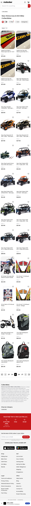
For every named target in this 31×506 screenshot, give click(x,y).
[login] (25, 2)
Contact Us (19, 488)
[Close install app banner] (1, 503)
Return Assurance (6, 486)
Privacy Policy (5, 481)
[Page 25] (15, 374)
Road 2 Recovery (21, 494)
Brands (3, 466)
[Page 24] (12, 374)
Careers (18, 483)
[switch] (5, 22)
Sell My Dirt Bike (20, 464)
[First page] (2, 374)
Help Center (19, 478)
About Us (18, 486)
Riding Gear (4, 456)
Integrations (19, 472)
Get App (27, 503)
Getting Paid (19, 461)
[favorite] (13, 32)
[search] (29, 6)
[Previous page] (5, 374)
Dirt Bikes (4, 464)
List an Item (19, 456)
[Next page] (25, 374)
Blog (17, 481)
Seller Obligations (21, 466)
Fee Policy (4, 493)
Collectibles (4, 409)
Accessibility (19, 491)
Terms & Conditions (6, 478)
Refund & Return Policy (7, 483)
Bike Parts (4, 459)
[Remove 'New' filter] (6, 28)
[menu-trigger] (1, 2)
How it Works (20, 459)
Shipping (18, 469)
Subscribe (26, 436)
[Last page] (29, 374)
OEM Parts (4, 461)
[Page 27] (22, 374)
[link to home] (8, 2)
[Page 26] (19, 374)
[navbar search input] (14, 6)
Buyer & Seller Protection (5, 489)
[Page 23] (8, 374)
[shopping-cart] (28, 2)
